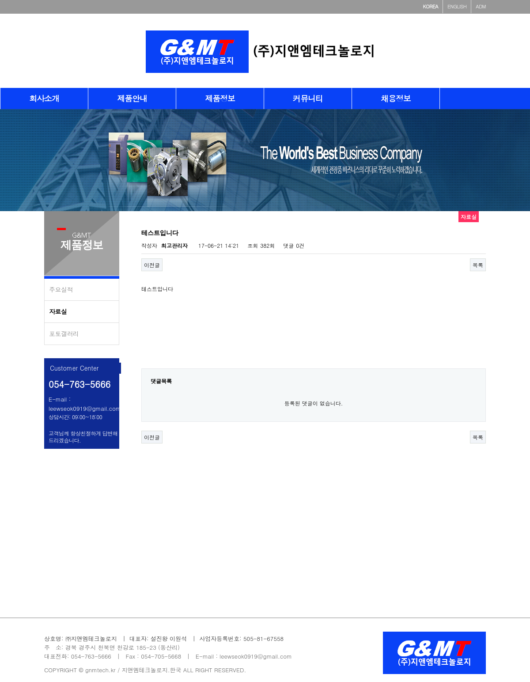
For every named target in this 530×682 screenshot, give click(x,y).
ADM (481, 6)
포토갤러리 (64, 333)
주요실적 (61, 289)
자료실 (58, 311)
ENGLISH (456, 6)
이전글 (152, 265)
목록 (478, 265)
